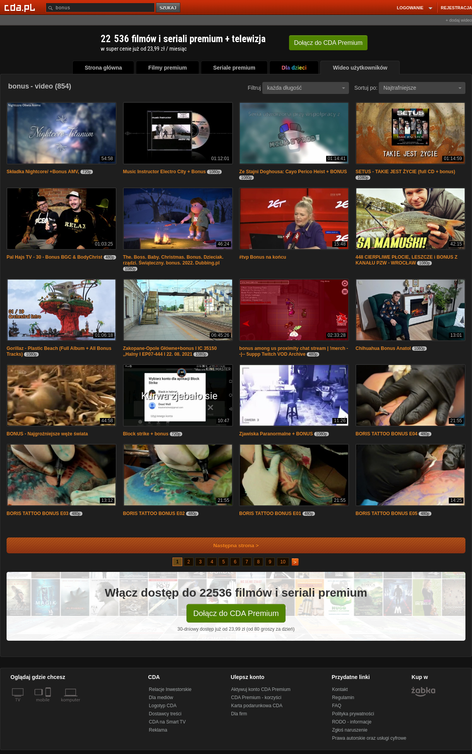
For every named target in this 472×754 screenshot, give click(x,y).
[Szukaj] (100, 7)
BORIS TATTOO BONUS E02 (154, 513)
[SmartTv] (49, 704)
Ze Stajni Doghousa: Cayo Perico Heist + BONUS (293, 171)
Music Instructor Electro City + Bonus (164, 171)
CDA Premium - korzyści (256, 697)
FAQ (336, 705)
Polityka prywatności (353, 713)
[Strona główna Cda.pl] (21, 7)
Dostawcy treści (165, 713)
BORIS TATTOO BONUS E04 (386, 434)
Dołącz (328, 42)
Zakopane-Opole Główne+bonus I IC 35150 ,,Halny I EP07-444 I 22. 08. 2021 (170, 351)
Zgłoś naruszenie (349, 730)
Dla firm (239, 713)
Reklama (158, 730)
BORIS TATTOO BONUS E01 (270, 513)
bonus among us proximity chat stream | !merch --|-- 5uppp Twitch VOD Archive (293, 351)
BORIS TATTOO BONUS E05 (386, 513)
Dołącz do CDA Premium (236, 613)
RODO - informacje (351, 722)
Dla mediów (161, 697)
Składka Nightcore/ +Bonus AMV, (43, 171)
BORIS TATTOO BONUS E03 (37, 513)
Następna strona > (230, 545)
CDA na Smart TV (167, 722)
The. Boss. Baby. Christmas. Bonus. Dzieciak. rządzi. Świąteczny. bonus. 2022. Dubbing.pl (173, 260)
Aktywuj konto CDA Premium (260, 689)
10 (283, 562)
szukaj (168, 8)
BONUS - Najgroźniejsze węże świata (47, 434)
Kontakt (340, 689)
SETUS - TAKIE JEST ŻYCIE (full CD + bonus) (405, 171)
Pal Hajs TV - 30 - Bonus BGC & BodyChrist (54, 257)
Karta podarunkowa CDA (256, 705)
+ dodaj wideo (459, 20)
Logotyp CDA (162, 705)
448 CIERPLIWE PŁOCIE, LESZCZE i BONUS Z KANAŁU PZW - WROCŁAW (406, 260)
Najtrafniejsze (422, 88)
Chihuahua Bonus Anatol (383, 348)
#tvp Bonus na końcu (262, 257)
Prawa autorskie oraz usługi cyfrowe (369, 738)
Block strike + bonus (146, 434)
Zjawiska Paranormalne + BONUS (276, 434)
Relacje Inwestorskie (170, 689)
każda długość (306, 88)
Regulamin (343, 697)
